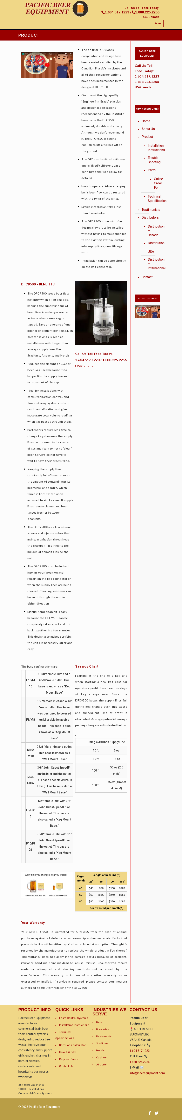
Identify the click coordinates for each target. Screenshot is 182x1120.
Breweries (102, 1029)
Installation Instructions (152, 148)
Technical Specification (152, 198)
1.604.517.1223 (87, 360)
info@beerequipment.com (147, 1073)
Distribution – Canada (152, 230)
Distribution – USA (152, 247)
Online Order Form (153, 183)
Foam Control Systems (73, 1018)
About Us (148, 129)
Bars (99, 1022)
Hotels (100, 1050)
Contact (147, 277)
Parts (152, 170)
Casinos (101, 1057)
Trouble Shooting (152, 160)
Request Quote (68, 1059)
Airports (101, 1064)
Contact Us (66, 1066)
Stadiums (102, 1043)
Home (146, 121)
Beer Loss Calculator (72, 1045)
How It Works (67, 1052)
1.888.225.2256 (114, 360)
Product (147, 137)
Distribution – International (152, 264)
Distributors (150, 217)
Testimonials (150, 210)
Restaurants (104, 1036)
